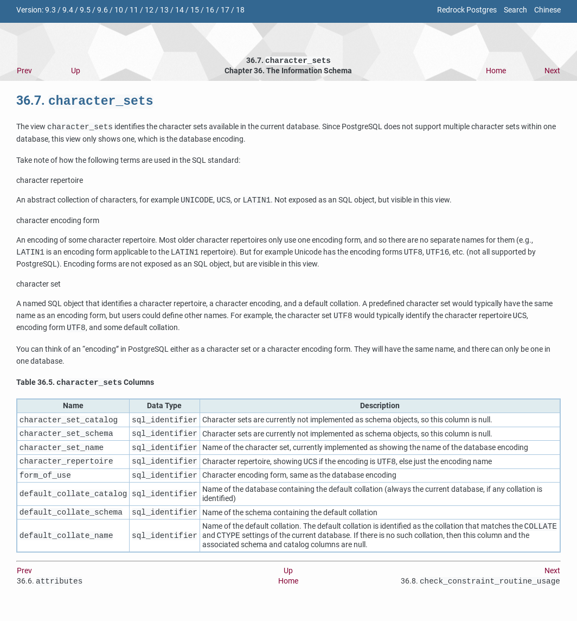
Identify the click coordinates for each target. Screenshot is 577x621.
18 (240, 10)
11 (134, 10)
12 (149, 10)
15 (194, 10)
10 (118, 10)
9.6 (102, 10)
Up (75, 72)
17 (225, 10)
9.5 (85, 10)
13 (164, 10)
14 (179, 10)
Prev (24, 72)
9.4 (67, 10)
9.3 (50, 10)
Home (496, 72)
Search (515, 10)
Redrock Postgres (467, 10)
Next (552, 72)
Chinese (547, 10)
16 (210, 10)
